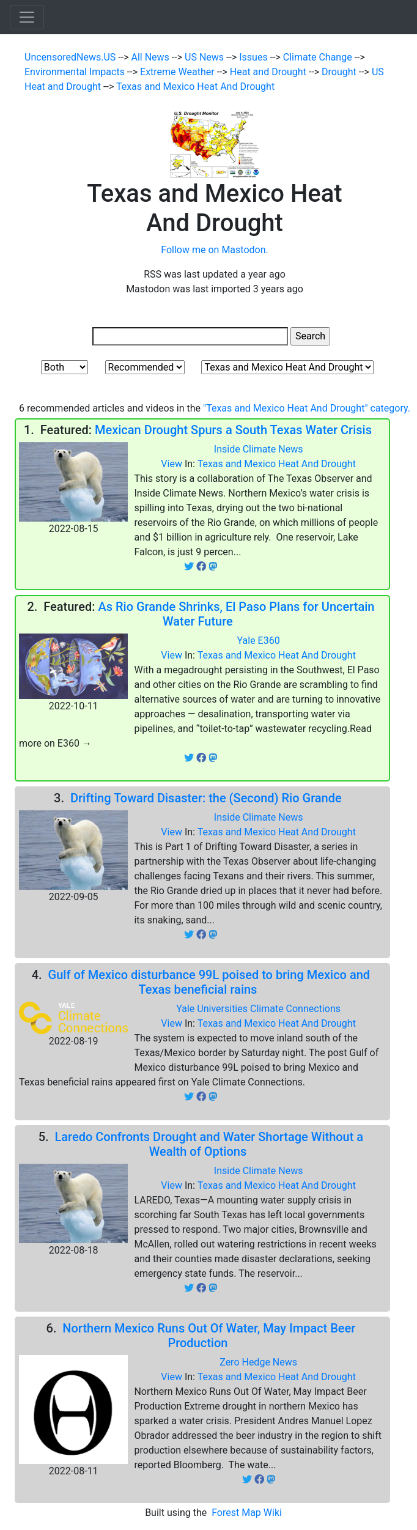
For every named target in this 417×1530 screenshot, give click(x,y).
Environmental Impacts (75, 72)
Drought (340, 72)
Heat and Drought (269, 72)
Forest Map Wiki (248, 1512)
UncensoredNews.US (71, 57)
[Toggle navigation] (27, 17)
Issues (254, 57)
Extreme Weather (178, 72)
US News (205, 57)
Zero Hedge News (258, 1362)
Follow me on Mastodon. (214, 250)
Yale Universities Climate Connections (258, 1008)
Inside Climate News (258, 449)
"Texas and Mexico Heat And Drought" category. (306, 408)
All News (151, 57)
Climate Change (319, 57)
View (173, 464)
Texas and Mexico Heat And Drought (195, 86)
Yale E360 (258, 640)
